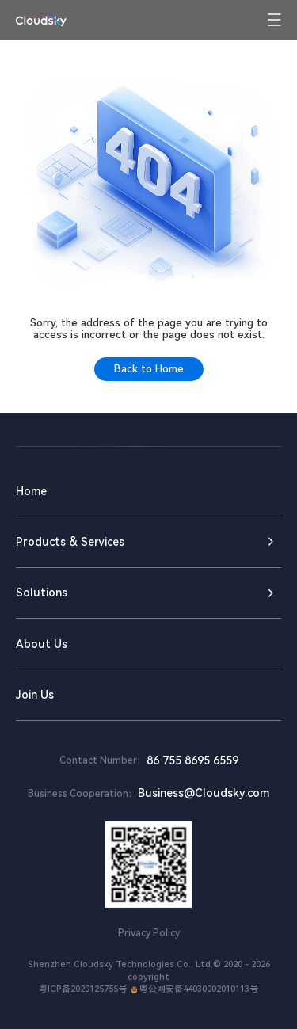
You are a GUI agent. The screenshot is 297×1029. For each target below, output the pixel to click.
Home (31, 491)
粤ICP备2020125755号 (83, 989)
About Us (41, 644)
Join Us (35, 694)
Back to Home (149, 369)
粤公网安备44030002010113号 (193, 989)
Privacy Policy (149, 933)
